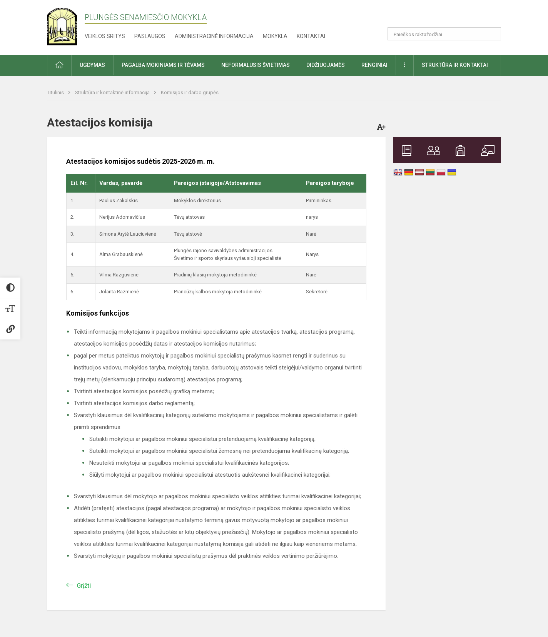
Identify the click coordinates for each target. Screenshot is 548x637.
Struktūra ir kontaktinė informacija (113, 92)
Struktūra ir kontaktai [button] (455, 65)
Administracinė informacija (214, 36)
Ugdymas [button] (92, 65)
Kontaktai (311, 36)
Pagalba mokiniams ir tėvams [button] (163, 65)
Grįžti (84, 585)
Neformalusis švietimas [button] (255, 65)
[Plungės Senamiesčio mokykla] (66, 26)
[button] (448, 16)
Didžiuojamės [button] (325, 65)
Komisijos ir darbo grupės (190, 92)
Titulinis (56, 92)
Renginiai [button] (374, 65)
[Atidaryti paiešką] (492, 34)
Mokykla (275, 36)
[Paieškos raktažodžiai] (444, 33)
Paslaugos (149, 36)
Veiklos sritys (105, 36)
